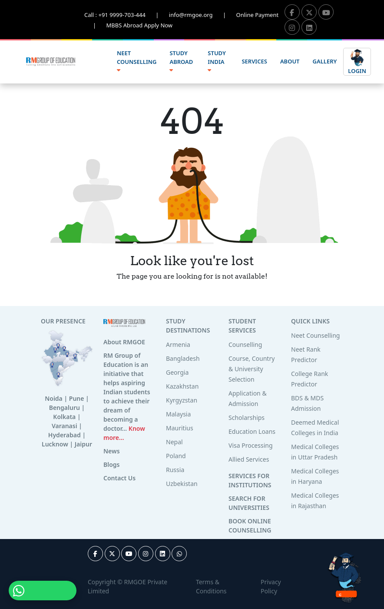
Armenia (178, 344)
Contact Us (119, 478)
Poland (176, 456)
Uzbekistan (182, 483)
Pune (76, 398)
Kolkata (64, 417)
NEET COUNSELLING (136, 61)
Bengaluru (64, 407)
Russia (175, 470)
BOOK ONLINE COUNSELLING (249, 525)
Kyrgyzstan (181, 400)
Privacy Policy (271, 586)
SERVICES (254, 61)
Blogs (111, 464)
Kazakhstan (182, 386)
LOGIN (357, 61)
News (111, 451)
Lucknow (55, 444)
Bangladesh (183, 358)
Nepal (174, 442)
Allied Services (248, 459)
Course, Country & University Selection (251, 368)
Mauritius (179, 428)
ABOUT (290, 61)
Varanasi (64, 426)
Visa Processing (250, 445)
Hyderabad (64, 435)
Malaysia (178, 414)
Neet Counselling (315, 335)
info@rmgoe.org (202, 15)
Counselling (245, 344)
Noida (54, 398)
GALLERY (325, 61)
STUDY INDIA (216, 61)
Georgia (177, 372)
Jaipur (83, 444)
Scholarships (246, 417)
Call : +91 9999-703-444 (126, 15)
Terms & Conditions (211, 586)
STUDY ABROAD (181, 61)
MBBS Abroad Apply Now (139, 25)
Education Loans (251, 431)
